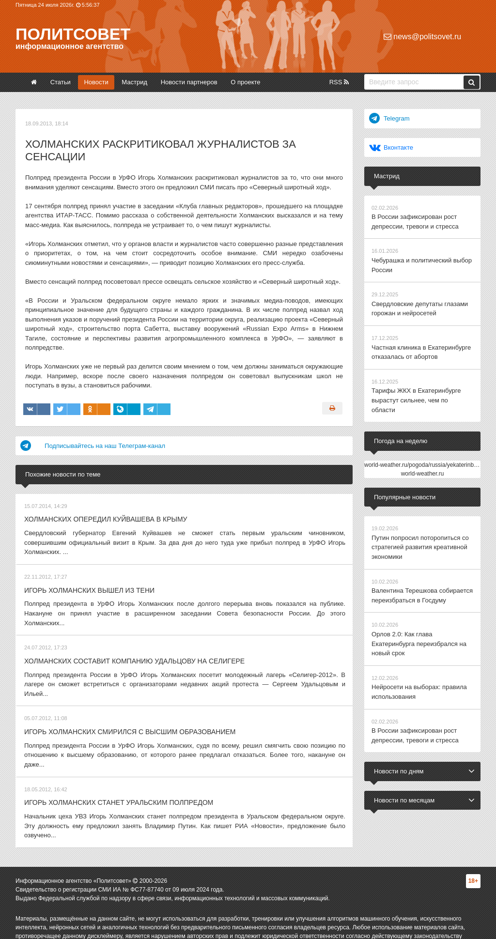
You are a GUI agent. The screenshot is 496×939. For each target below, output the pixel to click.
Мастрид (134, 82)
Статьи (60, 82)
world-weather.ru (422, 463)
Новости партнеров (189, 82)
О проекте (245, 82)
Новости (96, 82)
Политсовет (73, 34)
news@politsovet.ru (422, 36)
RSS (339, 82)
